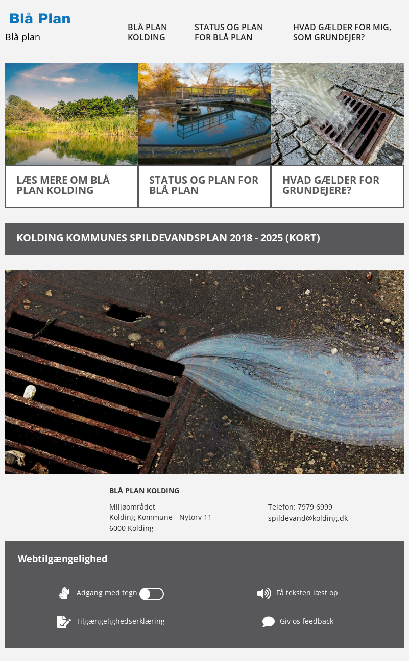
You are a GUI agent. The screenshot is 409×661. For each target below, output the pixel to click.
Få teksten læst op (297, 593)
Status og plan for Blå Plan (229, 32)
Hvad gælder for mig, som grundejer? (342, 32)
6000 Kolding (131, 528)
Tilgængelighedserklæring (111, 622)
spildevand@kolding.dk (308, 518)
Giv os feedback (297, 622)
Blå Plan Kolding (147, 32)
